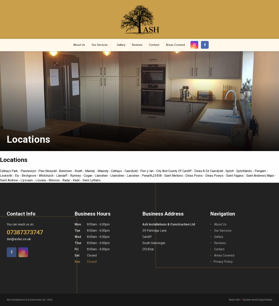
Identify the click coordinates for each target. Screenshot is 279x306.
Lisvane (41, 180)
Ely (17, 175)
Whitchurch (46, 175)
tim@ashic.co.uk (19, 239)
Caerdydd (131, 171)
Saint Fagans (235, 175)
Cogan (88, 175)
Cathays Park (9, 171)
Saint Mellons (174, 175)
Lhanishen (117, 175)
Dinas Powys (214, 175)
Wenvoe (54, 180)
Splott (230, 171)
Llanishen (101, 175)
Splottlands (244, 171)
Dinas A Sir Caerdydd (209, 171)
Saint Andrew (9, 180)
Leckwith (6, 175)
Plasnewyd (28, 171)
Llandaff (62, 175)
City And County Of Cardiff (174, 171)
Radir (77, 180)
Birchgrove (29, 175)
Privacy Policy (223, 261)
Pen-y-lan (147, 171)
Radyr (66, 180)
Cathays (117, 171)
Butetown (66, 171)
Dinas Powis (194, 175)
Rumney (76, 175)
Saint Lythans (92, 180)
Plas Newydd (47, 171)
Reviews (137, 45)
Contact (154, 45)
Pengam (261, 171)
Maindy (90, 171)
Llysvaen (27, 180)
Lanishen (133, 175)
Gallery (121, 45)
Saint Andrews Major (260, 175)
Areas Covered (175, 45)
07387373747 (25, 232)
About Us (79, 45)
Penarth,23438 (152, 175)
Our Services (100, 45)
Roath (79, 171)
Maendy (103, 171)
